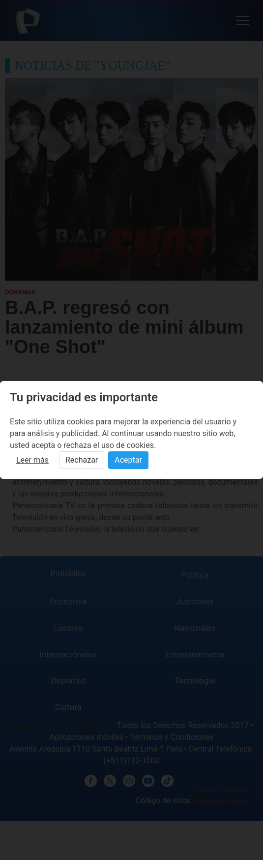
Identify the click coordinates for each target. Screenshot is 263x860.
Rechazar (81, 460)
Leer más (32, 460)
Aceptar (128, 460)
